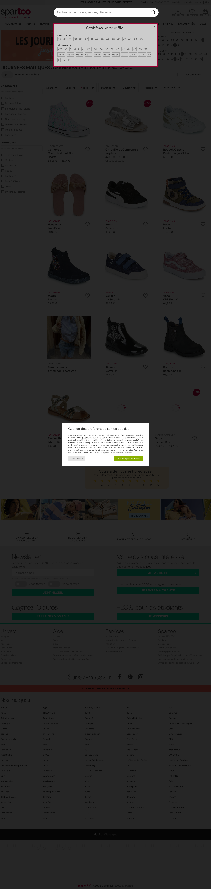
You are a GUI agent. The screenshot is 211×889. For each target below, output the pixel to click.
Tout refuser (77, 458)
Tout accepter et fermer (128, 458)
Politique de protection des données (115, 452)
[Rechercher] (153, 12)
